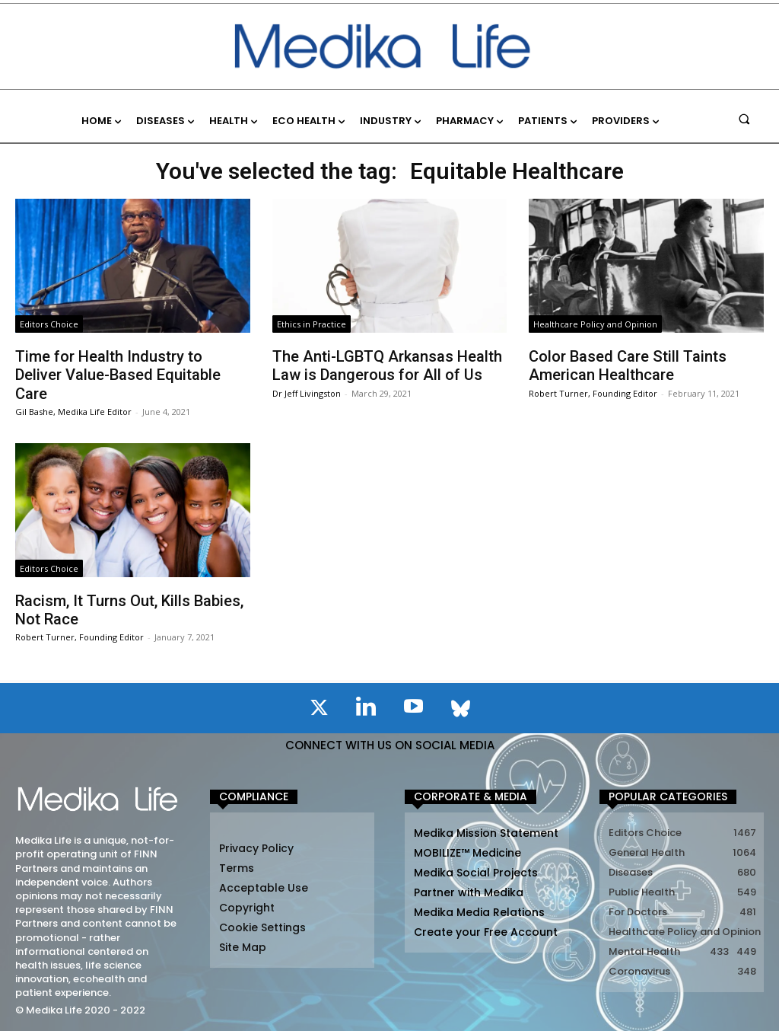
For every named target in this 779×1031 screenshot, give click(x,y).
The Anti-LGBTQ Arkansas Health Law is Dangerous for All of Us (387, 365)
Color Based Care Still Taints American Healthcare (627, 365)
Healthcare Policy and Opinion (595, 324)
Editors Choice (49, 324)
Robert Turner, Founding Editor (593, 392)
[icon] (319, 710)
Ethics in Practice (311, 324)
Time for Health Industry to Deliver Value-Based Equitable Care (118, 374)
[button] (744, 118)
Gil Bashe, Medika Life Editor (73, 411)
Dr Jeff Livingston (306, 392)
